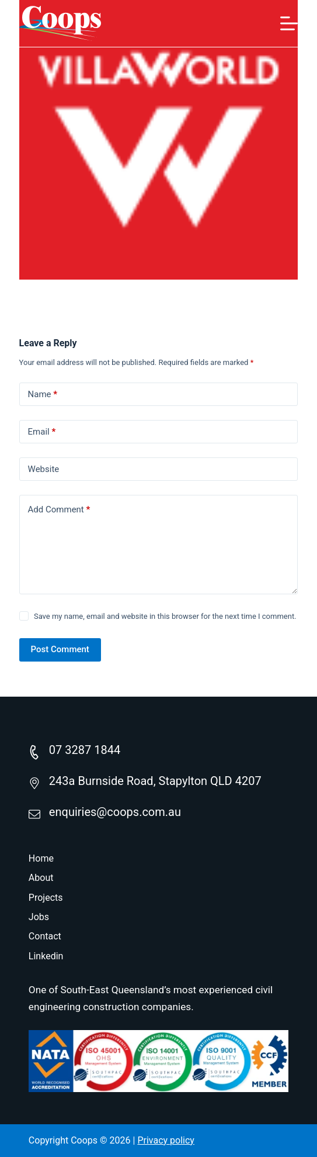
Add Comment (59, 509)
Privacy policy (165, 1140)
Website (44, 469)
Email (42, 432)
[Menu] (289, 23)
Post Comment (60, 649)
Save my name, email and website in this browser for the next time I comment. (165, 616)
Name (43, 394)
